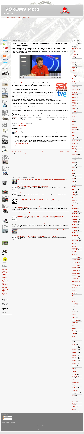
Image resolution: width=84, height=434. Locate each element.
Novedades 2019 (75, 265)
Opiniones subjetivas (76, 281)
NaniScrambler (74, 249)
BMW (73, 64)
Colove (73, 83)
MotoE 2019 (74, 203)
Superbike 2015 (75, 350)
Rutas (73, 325)
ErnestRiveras (28, 115)
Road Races (74, 319)
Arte (72, 59)
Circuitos (73, 79)
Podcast (73, 298)
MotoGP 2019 (74, 221)
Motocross (74, 200)
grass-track (74, 151)
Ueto (3, 275)
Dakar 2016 (74, 102)
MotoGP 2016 (74, 216)
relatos (73, 315)
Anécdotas (74, 56)
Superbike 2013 (19, 125)
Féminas (73, 135)
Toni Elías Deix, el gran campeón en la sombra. (22, 212)
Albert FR (4, 296)
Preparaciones (74, 301)
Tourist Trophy (75, 376)
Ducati (73, 121)
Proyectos (74, 304)
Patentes (73, 287)
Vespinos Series (75, 387)
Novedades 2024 (75, 273)
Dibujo (73, 114)
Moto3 (73, 198)
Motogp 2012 (74, 210)
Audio (73, 60)
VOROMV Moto (21, 9)
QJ (72, 309)
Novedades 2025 (75, 275)
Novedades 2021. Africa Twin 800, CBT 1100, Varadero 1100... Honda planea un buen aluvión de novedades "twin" (40, 216)
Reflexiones (74, 314)
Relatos (13, 17)
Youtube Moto (74, 411)
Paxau (3, 268)
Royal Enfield (74, 323)
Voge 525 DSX (75, 398)
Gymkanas (74, 152)
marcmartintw (57, 113)
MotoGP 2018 (74, 219)
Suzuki (73, 368)
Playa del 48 (4, 272)
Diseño (73, 119)
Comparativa (74, 86)
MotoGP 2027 (74, 233)
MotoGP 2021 (74, 224)
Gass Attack (4, 269)
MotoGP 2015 (74, 214)
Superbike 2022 (75, 361)
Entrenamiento (75, 127)
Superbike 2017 (75, 354)
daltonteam (74, 113)
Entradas (5, 416)
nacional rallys (74, 248)
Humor (73, 160)
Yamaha (73, 409)
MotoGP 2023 (74, 227)
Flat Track (74, 138)
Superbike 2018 (75, 355)
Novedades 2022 (75, 270)
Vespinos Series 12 (75, 388)
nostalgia (73, 254)
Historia (73, 156)
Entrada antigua (64, 151)
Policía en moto (75, 300)
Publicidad (74, 307)
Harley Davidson (75, 154)
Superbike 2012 (75, 346)
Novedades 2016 (75, 260)
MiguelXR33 (17, 131)
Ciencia (73, 76)
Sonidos (73, 339)
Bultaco (73, 70)
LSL (72, 175)
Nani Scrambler (5, 287)
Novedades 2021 (75, 268)
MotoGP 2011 (74, 208)
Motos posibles (75, 241)
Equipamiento (74, 129)
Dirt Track (74, 116)
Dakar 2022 (74, 111)
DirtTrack (73, 118)
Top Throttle (74, 374)
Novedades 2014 (75, 257)
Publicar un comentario (18, 145)
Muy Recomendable (76, 245)
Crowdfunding (74, 92)
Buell (73, 68)
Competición (74, 87)
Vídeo (73, 393)
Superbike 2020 (75, 358)
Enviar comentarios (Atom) (23, 153)
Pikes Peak (74, 293)
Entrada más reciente (18, 151)
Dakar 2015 (74, 100)
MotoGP (73, 206)
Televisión (25, 125)
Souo (73, 341)
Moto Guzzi (74, 194)
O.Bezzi (73, 279)
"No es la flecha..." (75, 48)
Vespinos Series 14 (75, 392)
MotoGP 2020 (74, 222)
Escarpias (4, 279)
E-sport (73, 122)
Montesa (73, 192)
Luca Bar (73, 176)
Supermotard (74, 366)
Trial (72, 380)
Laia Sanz (73, 170)
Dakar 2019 (74, 106)
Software (73, 338)
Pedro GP (4, 286)
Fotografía (74, 141)
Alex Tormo (74, 54)
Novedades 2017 (75, 262)
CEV (72, 73)
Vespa (73, 385)
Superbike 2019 (75, 357)
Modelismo (74, 191)
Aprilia (73, 57)
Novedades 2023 (75, 271)
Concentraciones (75, 91)
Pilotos (73, 295)
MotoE (73, 202)
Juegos (73, 165)
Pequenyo (4, 274)
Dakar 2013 (74, 97)
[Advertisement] (41, 29)
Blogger (50, 425)
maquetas (74, 183)
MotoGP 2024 (74, 229)
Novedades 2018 (75, 264)
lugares (73, 178)
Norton (73, 252)
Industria (73, 162)
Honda (73, 159)
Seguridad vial (74, 334)
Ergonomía (74, 130)
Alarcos (73, 51)
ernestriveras (16, 113)
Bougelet (73, 67)
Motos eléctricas (75, 240)
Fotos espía (74, 143)
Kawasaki (73, 167)
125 (72, 49)
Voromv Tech (74, 401)
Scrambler (74, 333)
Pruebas (73, 306)
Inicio (41, 151)
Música (73, 243)
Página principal (5, 17)
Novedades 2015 (75, 259)
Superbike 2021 (75, 360)
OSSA (73, 284)
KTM (73, 168)
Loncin (73, 173)
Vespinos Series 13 (75, 390)
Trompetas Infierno (75, 382)
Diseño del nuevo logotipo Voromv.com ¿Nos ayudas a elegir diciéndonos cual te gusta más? (35, 199)
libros (73, 172)
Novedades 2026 (75, 276)
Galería (29, 17)
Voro (73, 400)
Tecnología (74, 371)
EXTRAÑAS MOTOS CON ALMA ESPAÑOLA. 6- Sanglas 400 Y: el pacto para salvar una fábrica (36, 192)
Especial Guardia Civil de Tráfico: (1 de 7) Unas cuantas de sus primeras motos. (33, 186)
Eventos (73, 133)
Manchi (73, 181)
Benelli (73, 62)
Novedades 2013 (75, 256)
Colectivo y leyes (75, 81)
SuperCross (74, 365)
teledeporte (45, 113)
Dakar (73, 95)
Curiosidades (74, 94)
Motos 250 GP (74, 237)
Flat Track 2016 (75, 140)
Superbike (74, 344)
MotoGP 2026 (74, 232)
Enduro (73, 126)
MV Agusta (74, 246)
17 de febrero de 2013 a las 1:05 (21, 143)
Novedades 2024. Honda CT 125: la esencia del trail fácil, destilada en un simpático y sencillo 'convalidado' (38, 236)
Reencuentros (74, 312)
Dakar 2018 (74, 105)
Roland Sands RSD (75, 320)
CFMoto (73, 75)
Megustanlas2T (5, 277)
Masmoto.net (21, 82)
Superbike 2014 (75, 349)
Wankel (73, 404)
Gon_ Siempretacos (5, 284)
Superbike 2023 (75, 363)
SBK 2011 (74, 330)
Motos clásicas (75, 238)
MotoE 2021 (74, 205)
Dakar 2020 (74, 108)
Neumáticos (74, 251)
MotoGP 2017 (74, 218)
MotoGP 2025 (74, 230)
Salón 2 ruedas (75, 327)
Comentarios (6, 418)
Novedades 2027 (75, 278)
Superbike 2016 (75, 352)
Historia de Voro (75, 157)
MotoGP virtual (75, 235)
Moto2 (73, 197)
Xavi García (74, 407)
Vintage (73, 395)
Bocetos (24, 17)
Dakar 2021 (74, 110)
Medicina (73, 184)
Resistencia (74, 317)
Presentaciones (75, 303)
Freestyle (74, 145)
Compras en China (75, 89)
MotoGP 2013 (74, 211)
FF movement (74, 137)
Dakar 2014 (74, 99)
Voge (73, 396)
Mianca (3, 271)
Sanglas (73, 328)
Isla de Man (74, 164)
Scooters (73, 331)
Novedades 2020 (75, 267)
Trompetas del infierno (5, 281)
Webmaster (74, 406)
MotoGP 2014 (74, 213)
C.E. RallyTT (74, 72)
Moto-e (73, 195)
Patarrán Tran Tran (75, 285)
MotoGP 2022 (74, 225)
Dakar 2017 (74, 103)
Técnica (18, 17)
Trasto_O (74, 379)
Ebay (73, 124)
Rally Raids (74, 311)
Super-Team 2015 (75, 342)
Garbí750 (73, 146)
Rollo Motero (5, 291)
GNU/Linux (74, 149)
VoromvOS (74, 403)
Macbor (73, 179)
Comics (73, 84)
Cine (72, 78)
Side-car (73, 336)
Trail (72, 377)
